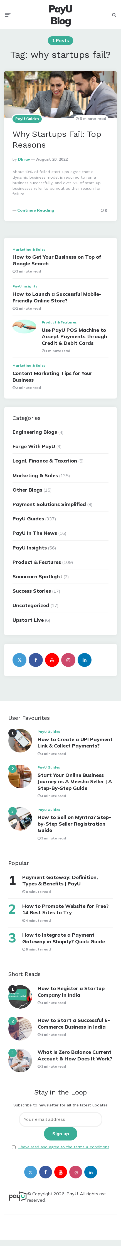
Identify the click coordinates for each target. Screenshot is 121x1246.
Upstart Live (28, 620)
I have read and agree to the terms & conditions (63, 1147)
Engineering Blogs (35, 432)
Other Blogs (27, 490)
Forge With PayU (34, 446)
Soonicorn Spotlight (37, 576)
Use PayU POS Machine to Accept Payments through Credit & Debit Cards (74, 336)
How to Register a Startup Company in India (71, 991)
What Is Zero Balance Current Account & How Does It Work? (75, 1055)
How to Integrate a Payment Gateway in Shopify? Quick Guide (63, 938)
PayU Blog (60, 15)
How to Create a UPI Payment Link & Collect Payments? (75, 742)
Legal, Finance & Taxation (45, 461)
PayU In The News (35, 533)
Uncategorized (31, 605)
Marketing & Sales (29, 249)
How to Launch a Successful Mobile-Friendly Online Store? (57, 297)
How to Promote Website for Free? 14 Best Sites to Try (65, 909)
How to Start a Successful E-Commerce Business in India (74, 1023)
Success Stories (32, 591)
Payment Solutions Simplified (49, 504)
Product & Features (59, 322)
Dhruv (24, 159)
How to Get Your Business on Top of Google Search (57, 260)
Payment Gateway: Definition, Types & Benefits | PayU (60, 880)
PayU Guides (27, 119)
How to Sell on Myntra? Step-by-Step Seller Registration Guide (74, 823)
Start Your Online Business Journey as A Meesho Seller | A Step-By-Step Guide (75, 781)
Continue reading (35, 210)
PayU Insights (25, 286)
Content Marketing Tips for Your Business (52, 376)
